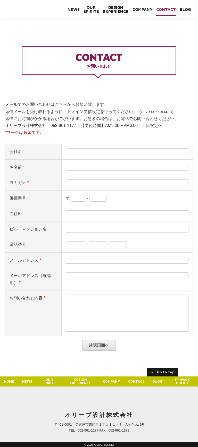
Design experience (115, 9)
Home (9, 381)
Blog (185, 9)
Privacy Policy (182, 381)
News (73, 9)
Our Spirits (91, 9)
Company (142, 9)
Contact (166, 9)
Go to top (162, 372)
